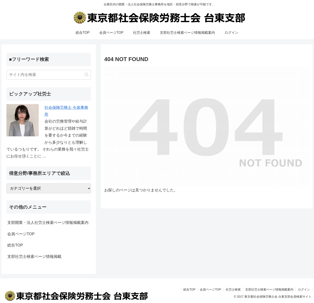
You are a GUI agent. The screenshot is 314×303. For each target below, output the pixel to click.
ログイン (304, 289)
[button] (86, 74)
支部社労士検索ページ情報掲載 (34, 256)
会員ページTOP (21, 234)
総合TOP (15, 245)
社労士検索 (233, 289)
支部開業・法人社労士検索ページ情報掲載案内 (48, 222)
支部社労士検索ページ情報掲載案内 (269, 289)
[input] (48, 75)
